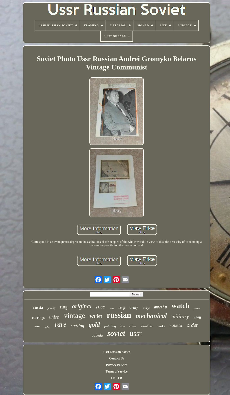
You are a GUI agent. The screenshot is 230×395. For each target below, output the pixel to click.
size (122, 326)
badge (146, 308)
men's (160, 307)
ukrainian (147, 326)
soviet (116, 333)
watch (180, 306)
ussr (136, 333)
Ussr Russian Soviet (116, 352)
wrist (96, 316)
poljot (47, 327)
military (180, 316)
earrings (38, 317)
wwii (197, 317)
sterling (77, 325)
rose (100, 307)
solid (112, 308)
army (134, 307)
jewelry (51, 308)
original (81, 306)
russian (119, 315)
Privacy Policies (116, 365)
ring (64, 307)
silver (133, 326)
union (54, 317)
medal (161, 326)
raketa (176, 325)
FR (120, 378)
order (192, 325)
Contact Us (116, 358)
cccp (121, 308)
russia (38, 307)
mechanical (151, 315)
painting (110, 326)
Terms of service (116, 371)
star (37, 326)
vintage (74, 315)
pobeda (97, 335)
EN (113, 378)
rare (60, 324)
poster (197, 308)
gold (94, 324)
